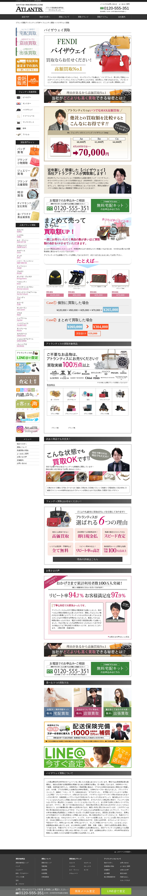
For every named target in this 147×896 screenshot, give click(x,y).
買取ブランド (83, 17)
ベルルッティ (27, 283)
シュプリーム (27, 319)
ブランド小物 (87, 413)
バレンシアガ (27, 345)
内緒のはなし (124, 862)
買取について (64, 17)
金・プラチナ (55, 399)
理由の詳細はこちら (87, 544)
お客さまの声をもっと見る (118, 622)
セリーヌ (27, 304)
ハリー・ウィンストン (27, 262)
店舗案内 (20, 460)
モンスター (27, 103)
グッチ (27, 257)
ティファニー (27, 267)
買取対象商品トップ (22, 848)
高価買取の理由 (22, 450)
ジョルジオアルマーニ (27, 340)
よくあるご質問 (124, 4)
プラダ (27, 314)
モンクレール (27, 330)
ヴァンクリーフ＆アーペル (27, 293)
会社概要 (107, 859)
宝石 (87, 399)
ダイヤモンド (71, 399)
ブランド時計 (120, 399)
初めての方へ (45, 17)
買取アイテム (102, 17)
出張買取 (44, 859)
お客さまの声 (22, 457)
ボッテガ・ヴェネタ (27, 278)
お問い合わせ (22, 463)
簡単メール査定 (85, 891)
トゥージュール (28, 116)
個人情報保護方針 (109, 862)
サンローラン (27, 309)
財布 (24, 128)
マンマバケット (28, 122)
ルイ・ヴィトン (27, 241)
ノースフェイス (27, 324)
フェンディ (27, 298)
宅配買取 (44, 851)
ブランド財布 (71, 413)
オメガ (86, 855)
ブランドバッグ (104, 399)
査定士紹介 (123, 859)
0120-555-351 (116, 8)
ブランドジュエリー (55, 413)
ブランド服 (103, 413)
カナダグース (27, 335)
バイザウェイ (28, 110)
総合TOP (25, 17)
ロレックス (87, 851)
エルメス (27, 231)
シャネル (27, 236)
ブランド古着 (20, 862)
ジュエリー (19, 855)
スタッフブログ (125, 866)
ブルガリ (27, 272)
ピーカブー (27, 97)
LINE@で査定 (116, 891)
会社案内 (121, 17)
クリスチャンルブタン (27, 288)
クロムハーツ (27, 246)
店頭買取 (44, 855)
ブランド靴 (120, 413)
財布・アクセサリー (22, 859)
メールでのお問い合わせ (108, 4)
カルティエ (27, 252)
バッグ (18, 851)
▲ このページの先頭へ (122, 837)
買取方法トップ (46, 848)
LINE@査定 (45, 862)
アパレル (26, 134)
